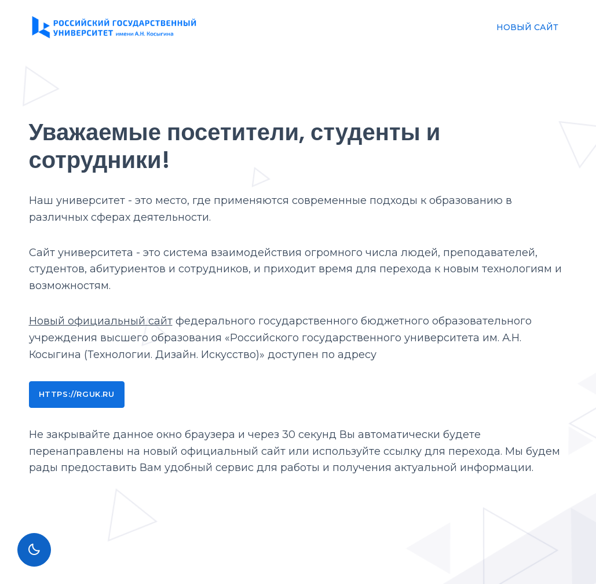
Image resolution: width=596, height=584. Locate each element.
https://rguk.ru (77, 394)
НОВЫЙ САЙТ (527, 27)
